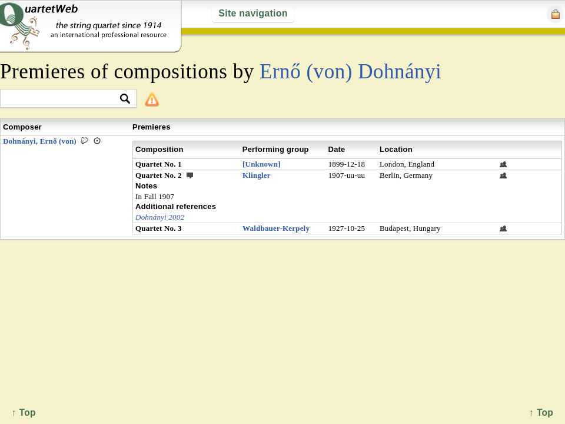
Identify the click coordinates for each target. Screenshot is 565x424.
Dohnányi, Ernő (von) (40, 141)
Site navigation (252, 13)
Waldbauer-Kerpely (276, 228)
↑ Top (541, 413)
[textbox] (63, 99)
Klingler (256, 175)
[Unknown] (261, 164)
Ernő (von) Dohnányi (350, 71)
